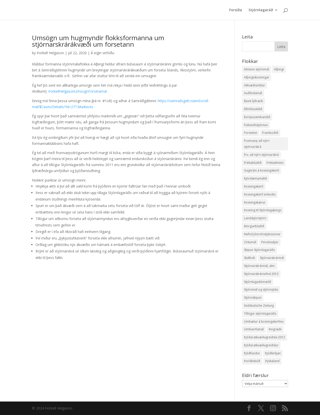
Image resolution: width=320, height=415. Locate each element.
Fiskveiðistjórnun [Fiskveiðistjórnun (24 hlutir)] (256, 125)
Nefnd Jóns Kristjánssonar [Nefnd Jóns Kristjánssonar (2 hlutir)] (262, 234)
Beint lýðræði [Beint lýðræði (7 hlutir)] (253, 101)
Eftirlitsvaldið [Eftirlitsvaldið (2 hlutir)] (253, 109)
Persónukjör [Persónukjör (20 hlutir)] (269, 242)
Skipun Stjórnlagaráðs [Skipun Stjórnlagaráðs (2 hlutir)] (259, 250)
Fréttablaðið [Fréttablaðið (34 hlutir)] (253, 163)
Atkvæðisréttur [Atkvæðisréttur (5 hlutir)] (254, 85)
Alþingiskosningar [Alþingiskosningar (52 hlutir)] (256, 77)
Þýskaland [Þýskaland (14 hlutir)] (272, 361)
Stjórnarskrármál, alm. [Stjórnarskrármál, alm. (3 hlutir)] (259, 266)
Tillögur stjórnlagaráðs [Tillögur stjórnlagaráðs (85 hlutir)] (260, 313)
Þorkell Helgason (50, 52)
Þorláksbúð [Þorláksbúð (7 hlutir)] (252, 361)
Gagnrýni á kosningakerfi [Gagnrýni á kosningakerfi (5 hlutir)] (261, 170)
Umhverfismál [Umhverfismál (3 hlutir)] (254, 329)
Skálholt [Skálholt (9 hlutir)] (249, 258)
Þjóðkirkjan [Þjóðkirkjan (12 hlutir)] (273, 353)
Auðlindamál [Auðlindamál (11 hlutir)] (253, 93)
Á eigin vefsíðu (102, 52)
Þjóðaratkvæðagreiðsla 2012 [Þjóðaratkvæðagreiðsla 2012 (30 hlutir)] (264, 337)
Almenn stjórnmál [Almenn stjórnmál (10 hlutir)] (256, 69)
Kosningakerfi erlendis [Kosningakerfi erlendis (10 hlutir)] (260, 194)
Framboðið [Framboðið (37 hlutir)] (270, 133)
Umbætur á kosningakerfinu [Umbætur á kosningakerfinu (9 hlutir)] (264, 321)
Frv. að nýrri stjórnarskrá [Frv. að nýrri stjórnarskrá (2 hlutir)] (261, 155)
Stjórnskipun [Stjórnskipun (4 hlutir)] (253, 297)
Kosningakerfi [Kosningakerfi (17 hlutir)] (253, 186)
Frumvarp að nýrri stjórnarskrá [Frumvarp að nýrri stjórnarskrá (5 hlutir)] (257, 144)
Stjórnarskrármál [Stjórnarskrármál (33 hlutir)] (272, 258)
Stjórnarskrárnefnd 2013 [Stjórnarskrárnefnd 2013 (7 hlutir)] (261, 274)
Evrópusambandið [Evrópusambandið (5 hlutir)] (257, 117)
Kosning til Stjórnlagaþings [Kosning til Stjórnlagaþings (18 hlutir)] (262, 210)
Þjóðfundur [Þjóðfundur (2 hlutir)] (252, 353)
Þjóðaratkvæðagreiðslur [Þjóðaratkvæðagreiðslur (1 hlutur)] (261, 345)
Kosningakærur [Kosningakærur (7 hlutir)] (255, 202)
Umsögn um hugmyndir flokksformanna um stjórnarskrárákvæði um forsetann (98, 41)
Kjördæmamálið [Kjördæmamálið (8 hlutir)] (255, 178)
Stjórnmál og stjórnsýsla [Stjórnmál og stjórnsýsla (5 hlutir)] (261, 289)
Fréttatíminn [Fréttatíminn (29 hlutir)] (275, 163)
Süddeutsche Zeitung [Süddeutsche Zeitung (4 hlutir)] (259, 305)
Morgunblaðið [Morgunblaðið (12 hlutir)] (254, 226)
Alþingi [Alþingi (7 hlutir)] (279, 69)
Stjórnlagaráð (260, 10)
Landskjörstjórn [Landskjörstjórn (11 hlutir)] (255, 218)
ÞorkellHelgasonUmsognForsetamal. (78, 91)
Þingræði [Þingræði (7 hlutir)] (275, 329)
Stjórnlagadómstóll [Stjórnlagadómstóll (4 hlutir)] (257, 282)
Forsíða (235, 10)
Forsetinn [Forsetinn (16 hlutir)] (250, 133)
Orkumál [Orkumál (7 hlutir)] (250, 242)
